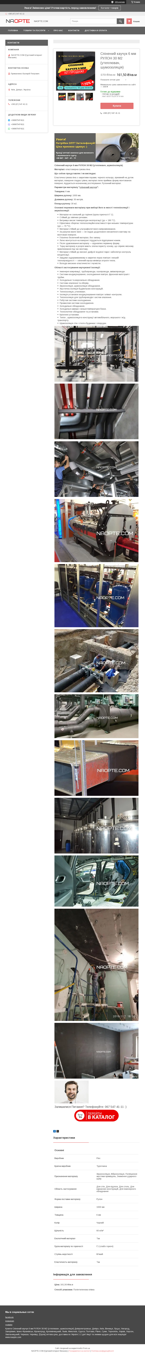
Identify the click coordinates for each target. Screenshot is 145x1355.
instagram (9, 1321)
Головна (13, 30)
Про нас (58, 30)
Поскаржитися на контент (79, 1351)
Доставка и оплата (96, 30)
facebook (9, 1317)
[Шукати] (120, 21)
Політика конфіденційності (102, 1351)
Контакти (73, 30)
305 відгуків (120, 2)
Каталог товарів (109, 8)
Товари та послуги (34, 30)
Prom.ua (86, 1348)
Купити (117, 106)
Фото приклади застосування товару (30, 38)
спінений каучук (88, 187)
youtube (8, 1325)
